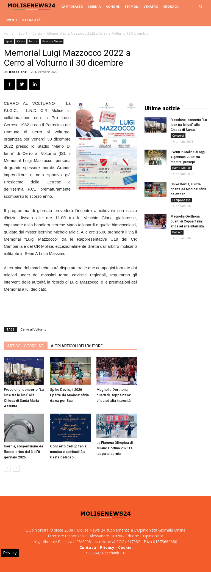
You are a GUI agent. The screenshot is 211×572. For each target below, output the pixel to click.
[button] (200, 6)
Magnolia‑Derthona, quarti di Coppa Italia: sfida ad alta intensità (113, 395)
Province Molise (52, 41)
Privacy (107, 547)
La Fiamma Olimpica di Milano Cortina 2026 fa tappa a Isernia (114, 448)
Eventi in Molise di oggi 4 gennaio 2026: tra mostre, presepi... (188, 157)
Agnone (113, 6)
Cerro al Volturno (33, 329)
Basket (177, 232)
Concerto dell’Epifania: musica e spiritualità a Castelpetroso (68, 451)
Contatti (87, 547)
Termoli (131, 6)
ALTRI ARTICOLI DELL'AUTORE (77, 346)
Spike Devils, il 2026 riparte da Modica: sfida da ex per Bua (69, 395)
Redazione (18, 72)
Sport (23, 33)
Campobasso (72, 6)
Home (8, 33)
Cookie (125, 547)
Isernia (94, 6)
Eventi (11, 20)
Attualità (31, 20)
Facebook (110, 553)
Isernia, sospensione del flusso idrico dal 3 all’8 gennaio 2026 (24, 451)
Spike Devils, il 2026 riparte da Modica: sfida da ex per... (189, 189)
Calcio (37, 33)
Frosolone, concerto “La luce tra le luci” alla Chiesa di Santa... (189, 125)
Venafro (151, 6)
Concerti (178, 136)
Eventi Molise (181, 168)
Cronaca (171, 6)
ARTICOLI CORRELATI (25, 346)
